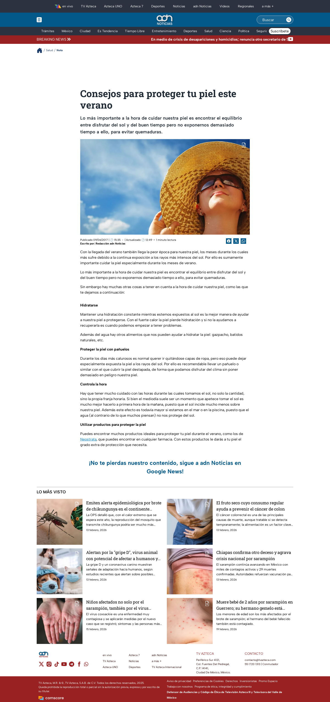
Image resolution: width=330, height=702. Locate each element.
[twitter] (41, 665)
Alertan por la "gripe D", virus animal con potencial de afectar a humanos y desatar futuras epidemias (122, 555)
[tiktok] (56, 665)
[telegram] (71, 665)
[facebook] (79, 665)
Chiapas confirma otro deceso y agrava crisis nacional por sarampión (253, 555)
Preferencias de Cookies (208, 681)
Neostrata (88, 439)
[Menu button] (55, 19)
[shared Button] (243, 241)
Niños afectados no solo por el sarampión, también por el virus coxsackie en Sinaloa (117, 605)
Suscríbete (280, 31)
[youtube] (64, 665)
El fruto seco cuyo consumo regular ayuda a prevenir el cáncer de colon (250, 506)
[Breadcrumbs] (41, 50)
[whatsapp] (86, 665)
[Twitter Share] (236, 241)
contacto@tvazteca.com (260, 660)
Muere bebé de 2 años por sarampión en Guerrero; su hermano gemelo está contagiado (254, 605)
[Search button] (288, 19)
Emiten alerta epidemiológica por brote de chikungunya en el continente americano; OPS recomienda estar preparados (123, 506)
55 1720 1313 (252, 664)
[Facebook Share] (228, 241)
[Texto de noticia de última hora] (180, 39)
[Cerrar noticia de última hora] (290, 39)
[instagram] (49, 665)
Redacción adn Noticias (110, 243)
